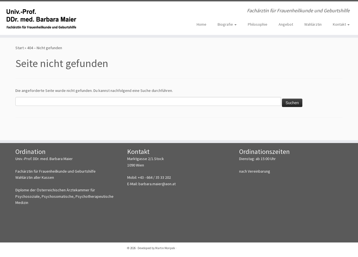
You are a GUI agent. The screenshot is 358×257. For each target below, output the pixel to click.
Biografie (227, 24)
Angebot (286, 24)
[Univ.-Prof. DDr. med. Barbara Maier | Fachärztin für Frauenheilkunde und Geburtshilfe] (41, 18)
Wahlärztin (313, 24)
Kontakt (341, 24)
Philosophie (257, 24)
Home (201, 24)
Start (19, 47)
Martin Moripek (165, 248)
